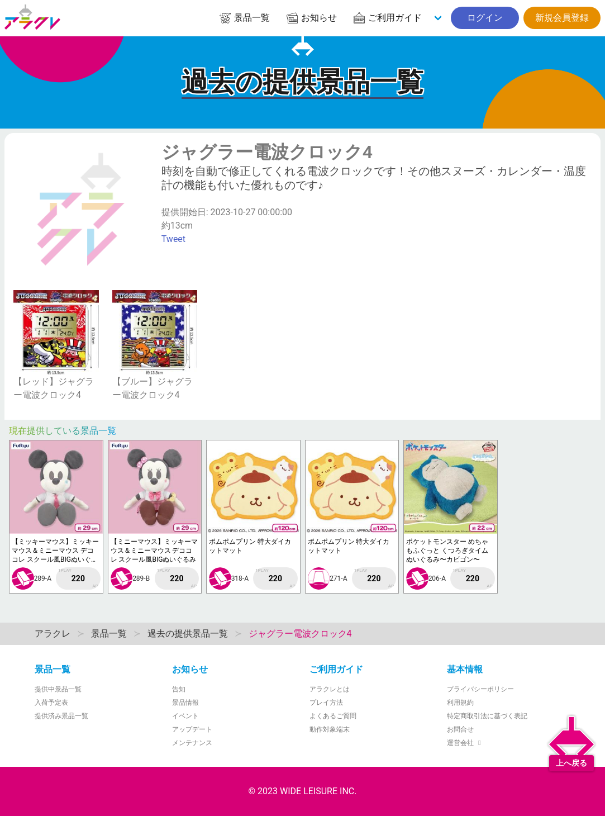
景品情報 (185, 702)
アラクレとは (329, 689)
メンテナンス (192, 743)
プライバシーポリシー (480, 689)
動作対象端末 (329, 729)
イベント (185, 716)
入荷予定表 (51, 702)
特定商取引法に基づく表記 (487, 716)
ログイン (485, 17)
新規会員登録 (562, 17)
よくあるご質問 (332, 716)
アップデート (192, 729)
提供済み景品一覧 (61, 716)
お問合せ (460, 729)
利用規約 (460, 702)
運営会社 (465, 743)
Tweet (173, 239)
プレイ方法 (326, 702)
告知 (178, 689)
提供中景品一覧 (58, 689)
